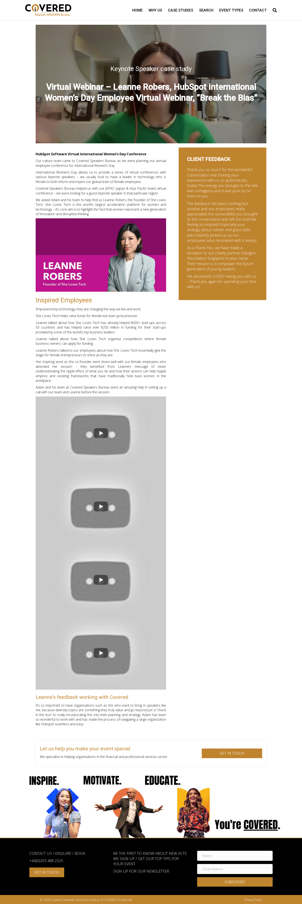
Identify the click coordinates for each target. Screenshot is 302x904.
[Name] (235, 856)
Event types (231, 10)
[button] (235, 882)
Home (137, 10)
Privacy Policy (253, 900)
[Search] (273, 10)
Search (206, 10)
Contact (258, 10)
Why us (155, 10)
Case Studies (180, 10)
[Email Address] (235, 869)
